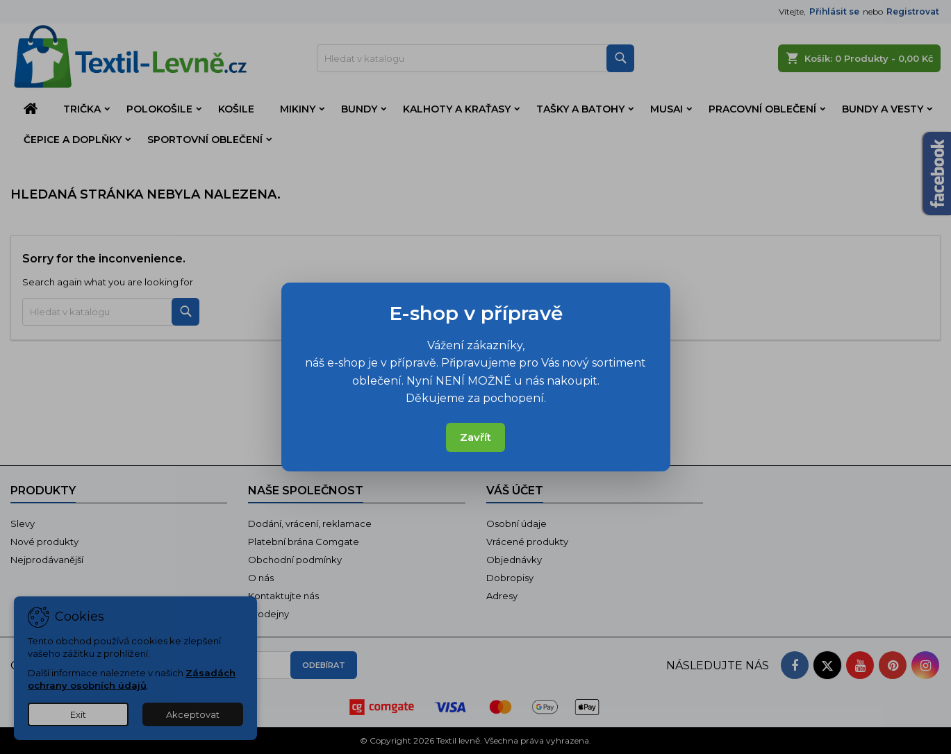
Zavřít (475, 437)
